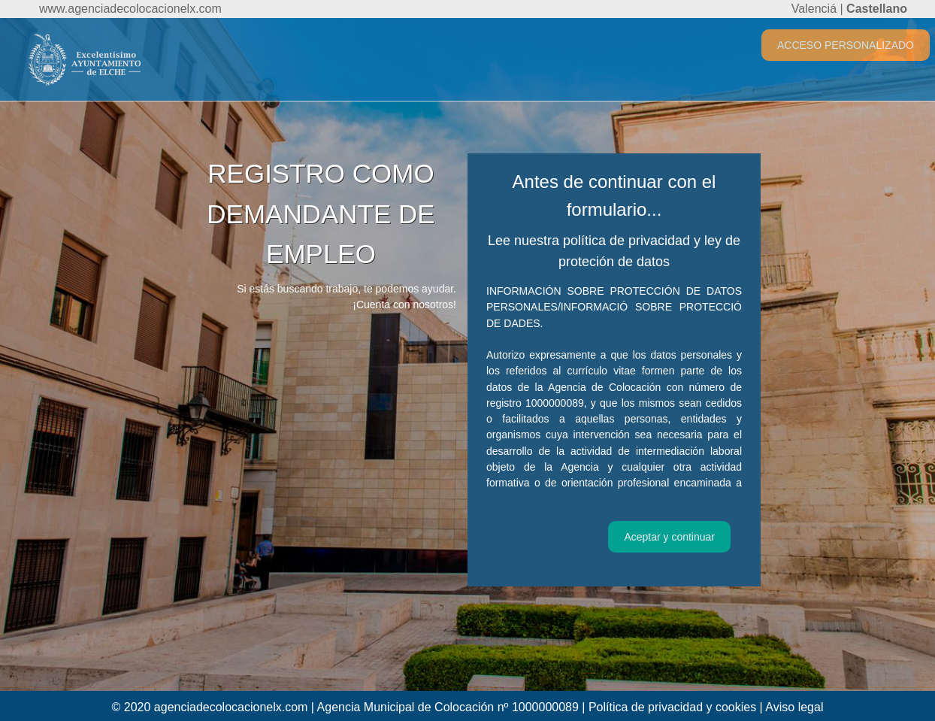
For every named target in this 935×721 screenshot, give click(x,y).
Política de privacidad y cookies (672, 707)
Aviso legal (794, 707)
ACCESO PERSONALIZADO (845, 45)
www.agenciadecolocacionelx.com (130, 8)
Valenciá (814, 8)
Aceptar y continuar (669, 537)
